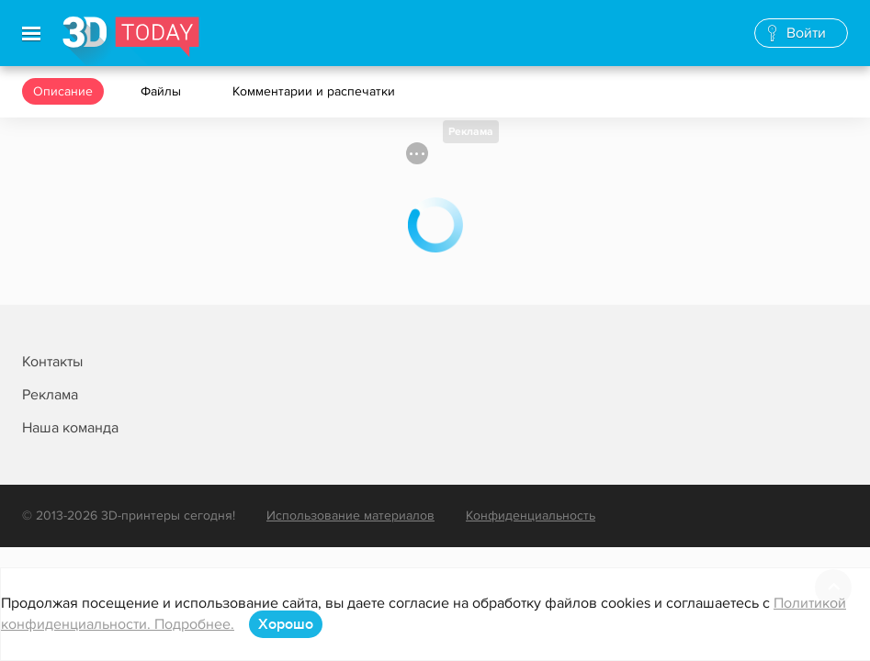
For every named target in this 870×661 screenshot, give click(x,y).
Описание (63, 91)
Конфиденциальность (530, 515)
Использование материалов (350, 515)
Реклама (470, 132)
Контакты (52, 362)
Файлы (163, 91)
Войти (806, 33)
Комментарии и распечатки (315, 91)
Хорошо (285, 624)
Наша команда (70, 428)
